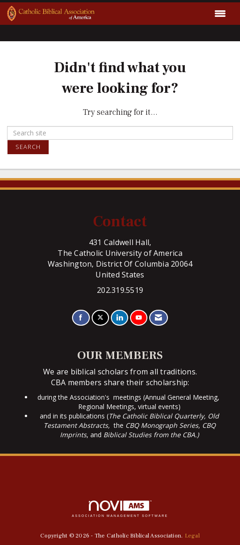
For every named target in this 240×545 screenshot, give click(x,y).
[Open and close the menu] (163, 13)
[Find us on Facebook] (80, 318)
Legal (192, 535)
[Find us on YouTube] (138, 318)
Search (28, 147)
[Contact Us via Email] (158, 318)
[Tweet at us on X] (100, 318)
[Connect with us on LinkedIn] (119, 318)
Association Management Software (120, 509)
